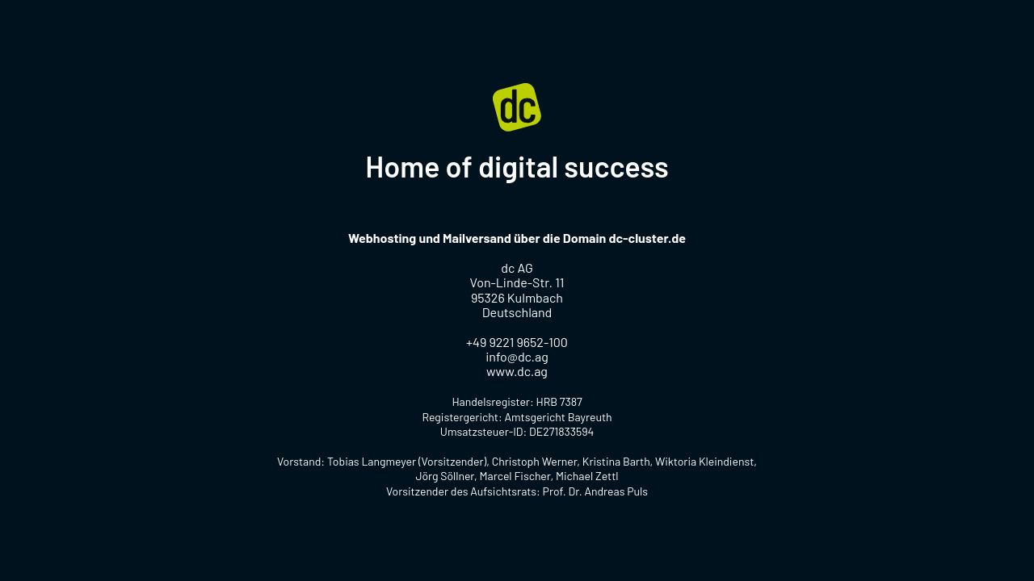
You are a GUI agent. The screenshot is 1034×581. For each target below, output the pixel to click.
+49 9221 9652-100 (517, 341)
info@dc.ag (516, 356)
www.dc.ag (517, 370)
